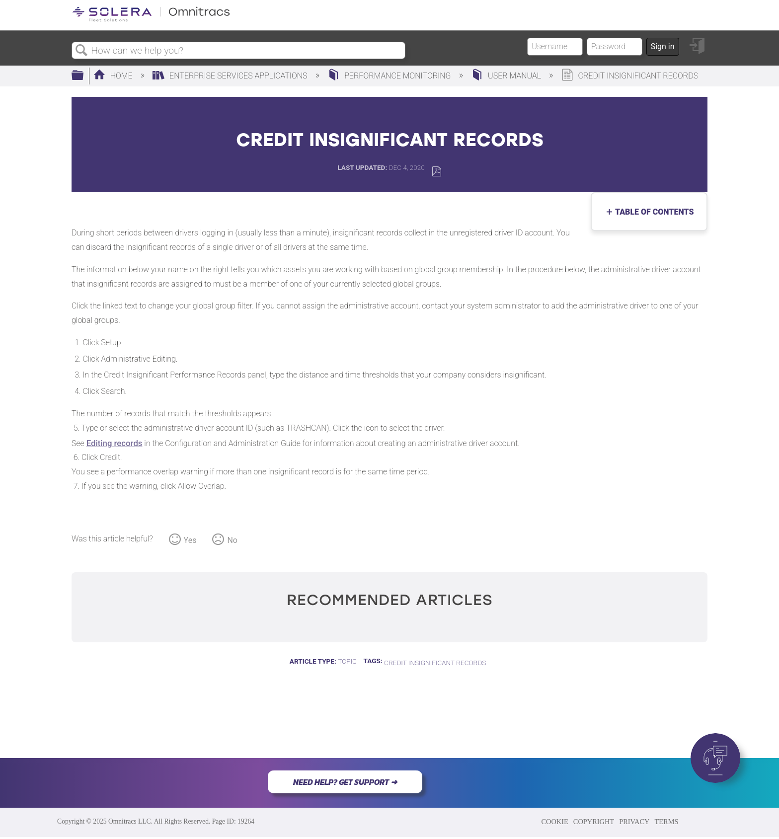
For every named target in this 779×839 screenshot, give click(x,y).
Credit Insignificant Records (435, 663)
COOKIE (554, 822)
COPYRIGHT (593, 822)
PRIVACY (634, 822)
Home (114, 75)
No (232, 540)
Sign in (663, 46)
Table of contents (652, 212)
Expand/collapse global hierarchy (83, 76)
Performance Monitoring (390, 75)
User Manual (507, 75)
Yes (190, 540)
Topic (347, 661)
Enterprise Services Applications (231, 75)
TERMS (666, 822)
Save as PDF (436, 171)
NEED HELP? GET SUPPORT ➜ (345, 782)
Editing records (114, 443)
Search (81, 50)
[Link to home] (151, 19)
